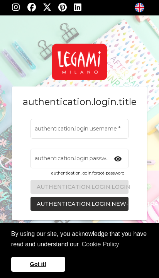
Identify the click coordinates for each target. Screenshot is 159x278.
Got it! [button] (38, 264)
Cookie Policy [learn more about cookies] (100, 244)
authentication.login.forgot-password (88, 173)
